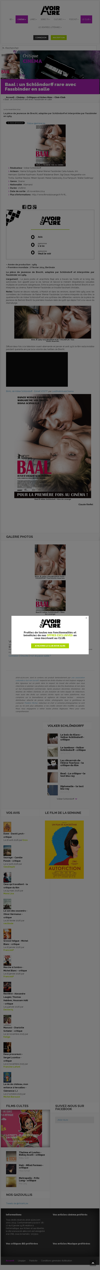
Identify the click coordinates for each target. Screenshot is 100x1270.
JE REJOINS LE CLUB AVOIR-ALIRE (50, 646)
